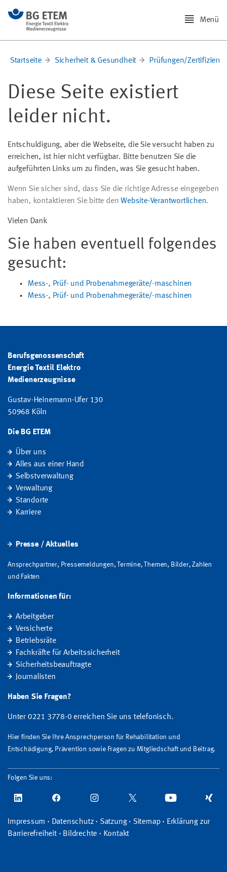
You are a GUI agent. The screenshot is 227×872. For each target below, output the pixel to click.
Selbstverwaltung (44, 476)
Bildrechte (80, 834)
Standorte (32, 500)
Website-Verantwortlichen (163, 201)
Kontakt (116, 834)
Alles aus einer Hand (50, 464)
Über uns (31, 452)
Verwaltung (34, 488)
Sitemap (147, 822)
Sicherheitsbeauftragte (53, 665)
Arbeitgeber (35, 617)
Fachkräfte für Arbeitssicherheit (68, 653)
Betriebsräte (36, 641)
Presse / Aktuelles (47, 545)
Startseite (26, 61)
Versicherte (34, 629)
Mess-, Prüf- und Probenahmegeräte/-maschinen (110, 284)
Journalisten (36, 677)
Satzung (113, 822)
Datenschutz (73, 822)
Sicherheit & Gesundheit (95, 61)
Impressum (26, 822)
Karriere (28, 512)
